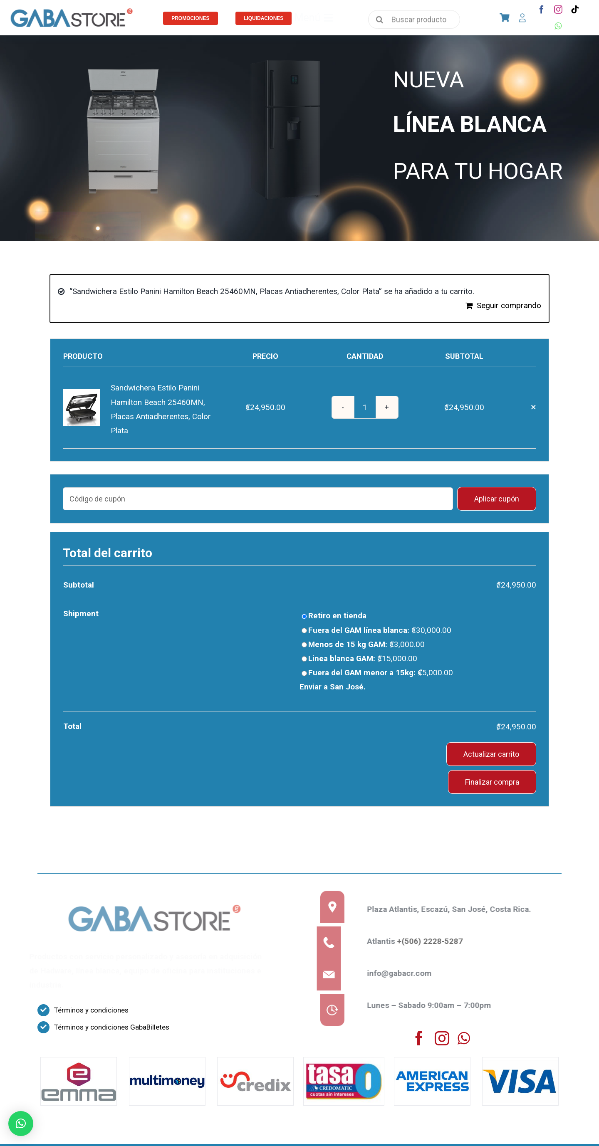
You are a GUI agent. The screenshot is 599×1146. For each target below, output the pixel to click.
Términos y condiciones (91, 1010)
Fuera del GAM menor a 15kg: (380, 672)
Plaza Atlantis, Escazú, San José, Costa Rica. (453, 909)
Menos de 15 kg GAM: (366, 644)
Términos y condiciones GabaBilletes (111, 1027)
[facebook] (541, 9)
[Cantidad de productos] (365, 407)
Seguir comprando (509, 305)
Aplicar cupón (496, 498)
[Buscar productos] (414, 23)
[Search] (379, 21)
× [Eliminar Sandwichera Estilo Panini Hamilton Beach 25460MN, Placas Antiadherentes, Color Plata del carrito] (533, 407)
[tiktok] (575, 9)
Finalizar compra (492, 782)
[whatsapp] (558, 26)
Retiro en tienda (337, 615)
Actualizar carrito (491, 754)
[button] (20, 1123)
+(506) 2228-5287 (434, 941)
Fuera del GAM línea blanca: (379, 630)
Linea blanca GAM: (362, 658)
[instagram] (558, 9)
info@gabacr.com (403, 973)
